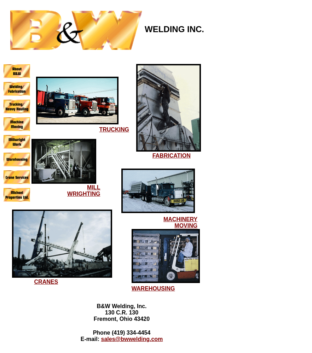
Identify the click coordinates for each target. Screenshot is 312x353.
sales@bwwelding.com (132, 339)
